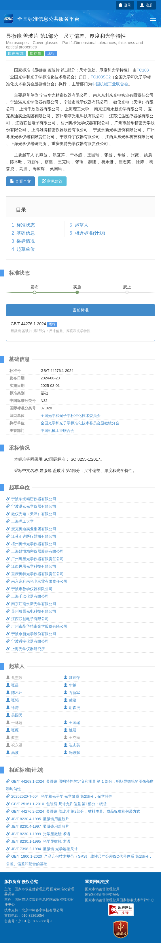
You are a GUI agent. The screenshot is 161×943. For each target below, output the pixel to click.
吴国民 (14, 715)
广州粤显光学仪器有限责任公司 (35, 559)
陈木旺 (14, 692)
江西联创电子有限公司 (27, 619)
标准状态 (25, 225)
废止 (127, 287)
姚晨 (70, 730)
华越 (70, 685)
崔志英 (72, 745)
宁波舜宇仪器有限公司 (27, 641)
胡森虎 (72, 707)
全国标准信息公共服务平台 (41, 18)
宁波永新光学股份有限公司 (31, 634)
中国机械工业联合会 (110, 84)
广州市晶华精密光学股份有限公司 (36, 626)
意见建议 (52, 181)
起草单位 (25, 249)
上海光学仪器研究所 (25, 649)
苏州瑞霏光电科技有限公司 (31, 611)
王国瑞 (72, 722)
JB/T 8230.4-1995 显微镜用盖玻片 (37, 819)
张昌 (12, 685)
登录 (125, 5)
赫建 (70, 700)
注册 (146, 5)
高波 (12, 752)
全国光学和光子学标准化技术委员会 (71, 415)
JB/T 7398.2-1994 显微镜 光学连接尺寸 (42, 849)
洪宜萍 (72, 677)
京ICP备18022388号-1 (35, 921)
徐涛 (12, 707)
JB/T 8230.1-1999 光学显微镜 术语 (38, 834)
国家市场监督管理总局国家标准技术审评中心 (119, 900)
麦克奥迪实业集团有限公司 (31, 529)
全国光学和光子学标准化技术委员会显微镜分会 (80, 423)
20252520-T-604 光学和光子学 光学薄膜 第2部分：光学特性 (59, 796)
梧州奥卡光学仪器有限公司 (31, 544)
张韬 (12, 700)
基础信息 (25, 233)
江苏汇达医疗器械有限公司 (31, 536)
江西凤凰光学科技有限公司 (31, 566)
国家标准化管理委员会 (102, 895)
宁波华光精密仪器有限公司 (31, 499)
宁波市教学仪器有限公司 (29, 589)
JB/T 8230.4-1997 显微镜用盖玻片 (37, 826)
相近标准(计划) (90, 233)
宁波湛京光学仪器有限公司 (31, 506)
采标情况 (25, 241)
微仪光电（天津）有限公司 (31, 514)
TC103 (143, 70)
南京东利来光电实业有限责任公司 (36, 581)
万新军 (72, 692)
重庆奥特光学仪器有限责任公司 (35, 574)
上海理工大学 (20, 521)
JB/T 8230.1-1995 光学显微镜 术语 (38, 841)
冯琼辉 (72, 752)
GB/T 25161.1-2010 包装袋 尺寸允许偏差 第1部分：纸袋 (56, 804)
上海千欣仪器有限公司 (27, 596)
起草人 (81, 225)
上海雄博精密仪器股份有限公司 (35, 551)
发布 (35, 287)
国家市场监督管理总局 (102, 889)
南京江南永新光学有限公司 (31, 604)
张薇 (12, 730)
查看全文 (20, 181)
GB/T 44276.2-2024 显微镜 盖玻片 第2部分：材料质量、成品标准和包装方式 (73, 811)
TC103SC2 (101, 77)
